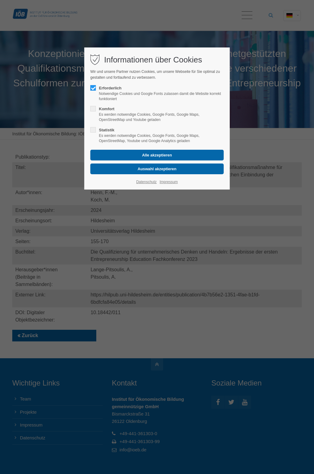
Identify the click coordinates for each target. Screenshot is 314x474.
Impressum (168, 182)
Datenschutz (146, 182)
